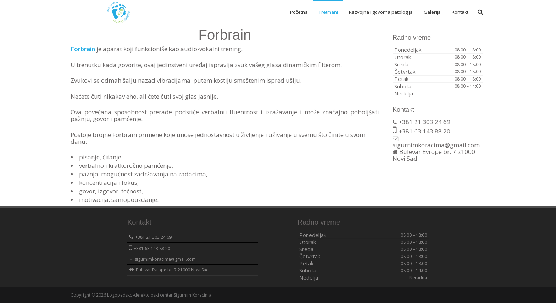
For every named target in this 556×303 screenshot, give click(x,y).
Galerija (432, 12)
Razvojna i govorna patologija (381, 12)
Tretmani (328, 12)
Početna (299, 12)
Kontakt (460, 12)
